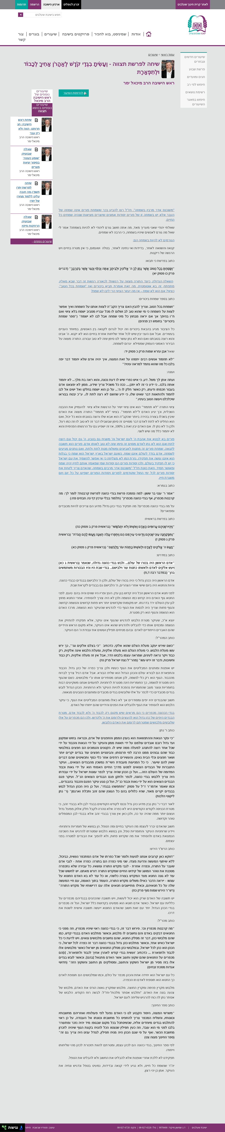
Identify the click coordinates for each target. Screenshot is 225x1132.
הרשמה (34, 4)
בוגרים (34, 34)
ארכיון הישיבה (51, 4)
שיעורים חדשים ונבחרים (194, 59)
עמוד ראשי (168, 54)
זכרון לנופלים (71, 4)
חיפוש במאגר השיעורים (196, 102)
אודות (136, 34)
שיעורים (50, 34)
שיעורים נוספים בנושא (42, 108)
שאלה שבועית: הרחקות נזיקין (30, 221)
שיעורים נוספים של (42, 96)
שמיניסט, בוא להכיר (110, 34)
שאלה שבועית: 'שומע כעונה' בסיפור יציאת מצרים (30, 158)
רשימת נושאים (195, 92)
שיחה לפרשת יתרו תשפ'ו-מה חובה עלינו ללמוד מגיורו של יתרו (28, 191)
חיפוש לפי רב (196, 84)
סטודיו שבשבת (40, 1127)
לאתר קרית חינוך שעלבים (193, 4)
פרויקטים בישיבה (75, 34)
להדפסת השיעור (75, 92)
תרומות (21, 4)
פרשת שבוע (197, 69)
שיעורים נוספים (43, 241)
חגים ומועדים (196, 77)
